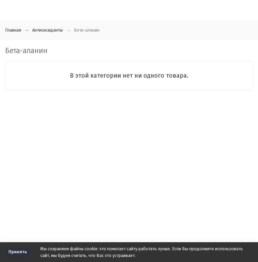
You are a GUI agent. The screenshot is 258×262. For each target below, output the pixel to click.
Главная (13, 30)
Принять (17, 251)
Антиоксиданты (47, 30)
